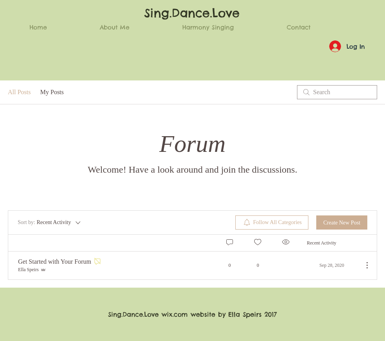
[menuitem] (271, 222)
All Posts (19, 92)
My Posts (52, 92)
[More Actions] (363, 265)
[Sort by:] (50, 222)
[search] (337, 92)
